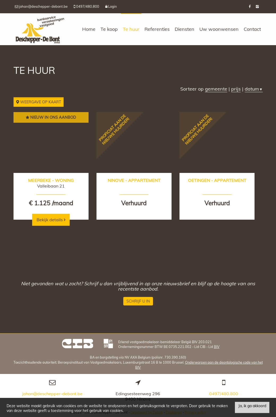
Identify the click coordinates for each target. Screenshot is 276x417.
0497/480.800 (223, 392)
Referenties (157, 29)
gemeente (216, 89)
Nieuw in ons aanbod (51, 117)
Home (88, 29)
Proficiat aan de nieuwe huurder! (114, 129)
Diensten (184, 29)
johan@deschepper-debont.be (52, 392)
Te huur (131, 29)
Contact (252, 29)
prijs (236, 89)
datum (253, 89)
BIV (217, 345)
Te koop (109, 29)
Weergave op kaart (38, 102)
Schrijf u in (138, 300)
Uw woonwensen (219, 29)
